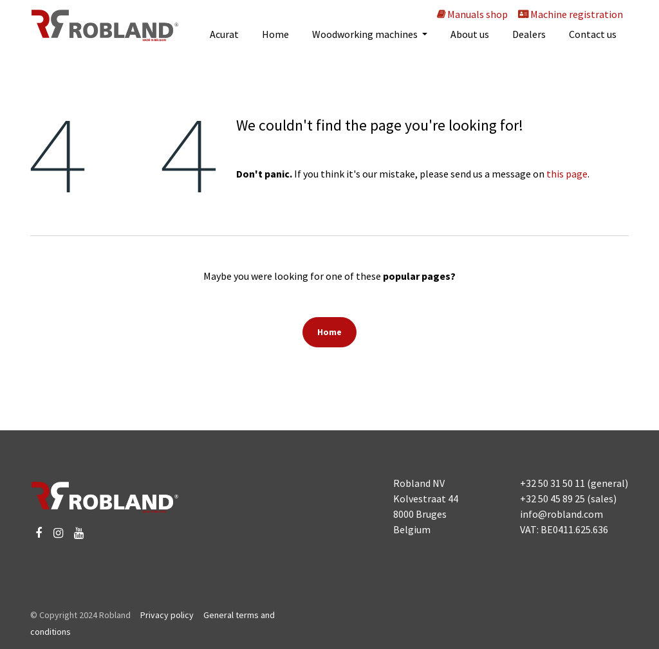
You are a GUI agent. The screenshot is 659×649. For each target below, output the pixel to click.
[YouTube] (78, 533)
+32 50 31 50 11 (552, 483)
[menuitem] (224, 34)
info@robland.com (561, 513)
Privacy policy (167, 615)
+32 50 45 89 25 (552, 498)
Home (329, 332)
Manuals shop (471, 14)
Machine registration (570, 14)
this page (567, 173)
